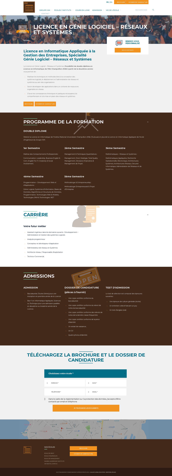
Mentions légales (111, 471)
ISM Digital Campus (50, 463)
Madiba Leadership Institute (54, 461)
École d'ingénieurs (50, 455)
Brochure (121, 2)
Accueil (26, 40)
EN (111, 2)
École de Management (52, 458)
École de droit (49, 453)
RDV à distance (128, 50)
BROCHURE (30, 104)
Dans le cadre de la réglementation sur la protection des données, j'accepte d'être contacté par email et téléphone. (84, 400)
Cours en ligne (82, 10)
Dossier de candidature (138, 2)
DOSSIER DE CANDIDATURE (49, 104)
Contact (45, 13)
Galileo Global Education (97, 471)
